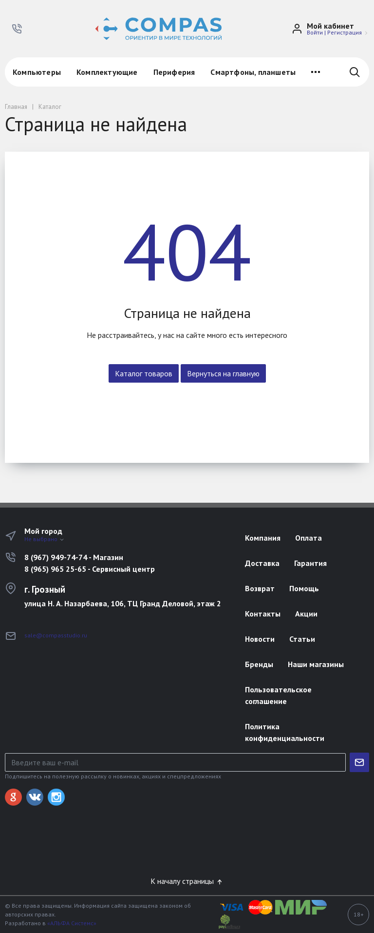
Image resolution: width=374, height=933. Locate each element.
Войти (315, 32)
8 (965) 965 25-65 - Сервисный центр (89, 569)
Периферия (174, 72)
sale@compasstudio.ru (55, 635)
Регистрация (344, 32)
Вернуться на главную (223, 373)
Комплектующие (107, 72)
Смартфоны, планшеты (253, 72)
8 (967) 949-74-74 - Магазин (73, 557)
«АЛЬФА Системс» (71, 923)
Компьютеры (37, 72)
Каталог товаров (143, 373)
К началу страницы (187, 881)
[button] (17, 29)
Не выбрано (44, 539)
